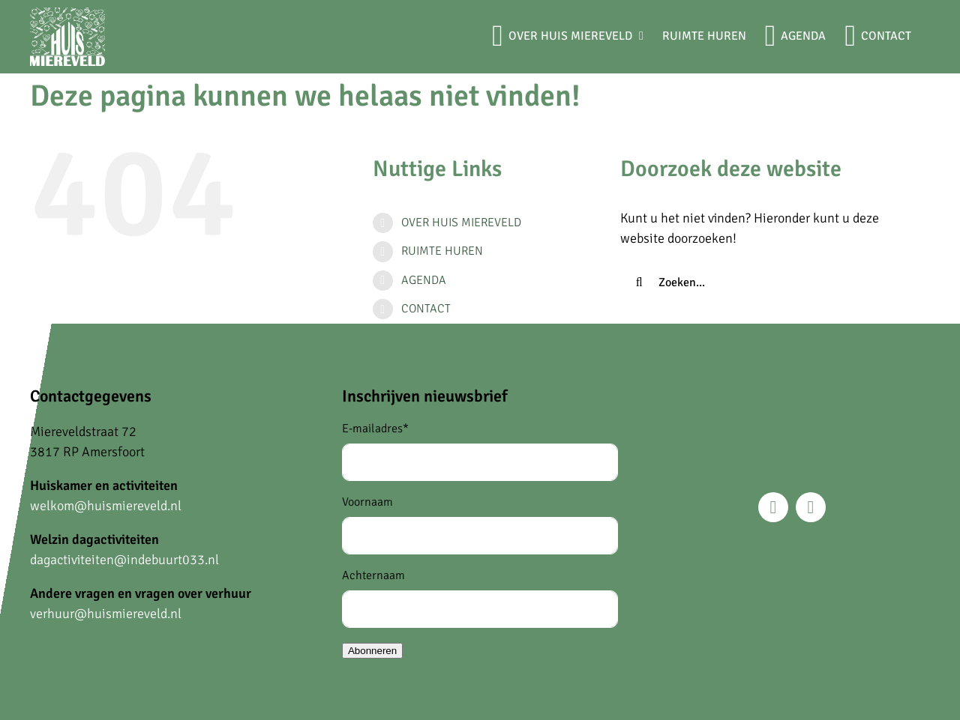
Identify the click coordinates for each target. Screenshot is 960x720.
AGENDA (423, 280)
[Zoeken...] (762, 282)
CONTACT (426, 308)
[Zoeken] (639, 282)
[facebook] (773, 507)
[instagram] (811, 507)
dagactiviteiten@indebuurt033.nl (124, 559)
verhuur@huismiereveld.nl (106, 613)
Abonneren (372, 650)
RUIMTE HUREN (442, 250)
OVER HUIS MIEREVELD (461, 222)
